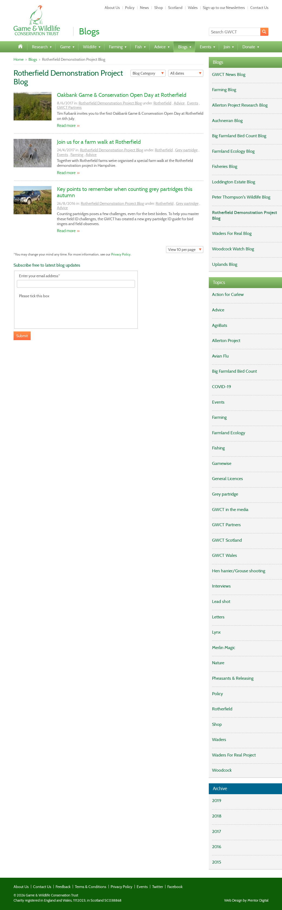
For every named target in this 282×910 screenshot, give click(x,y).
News (144, 7)
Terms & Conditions (90, 886)
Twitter (157, 886)
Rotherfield (162, 103)
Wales (193, 7)
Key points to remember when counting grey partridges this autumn (124, 192)
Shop (158, 7)
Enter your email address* (39, 276)
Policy (129, 7)
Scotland (175, 7)
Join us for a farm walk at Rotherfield (99, 142)
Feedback (63, 886)
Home (19, 59)
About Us (112, 7)
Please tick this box (34, 296)
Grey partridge (186, 150)
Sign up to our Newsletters (224, 7)
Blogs (32, 59)
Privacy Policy (120, 254)
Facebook (174, 886)
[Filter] (148, 73)
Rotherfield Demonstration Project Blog (110, 103)
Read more (66, 125)
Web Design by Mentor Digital (246, 900)
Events (192, 103)
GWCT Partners (69, 107)
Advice (179, 103)
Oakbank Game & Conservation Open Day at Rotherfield (121, 95)
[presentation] (58, 310)
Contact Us (259, 7)
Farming (76, 154)
